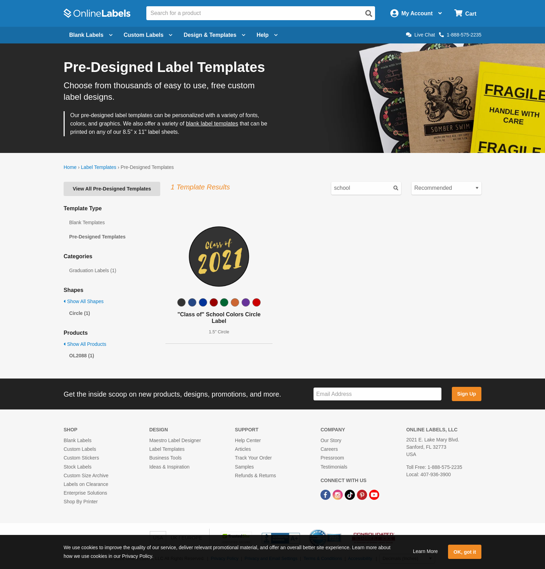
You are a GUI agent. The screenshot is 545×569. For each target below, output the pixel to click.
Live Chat (420, 34)
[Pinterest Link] (362, 494)
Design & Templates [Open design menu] (214, 35)
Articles (243, 449)
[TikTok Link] (350, 494)
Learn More (425, 551)
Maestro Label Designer (175, 440)
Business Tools (165, 458)
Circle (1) (79, 313)
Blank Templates (87, 222)
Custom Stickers (81, 458)
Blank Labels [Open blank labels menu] (91, 35)
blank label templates (212, 124)
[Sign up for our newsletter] (377, 394)
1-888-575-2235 (460, 35)
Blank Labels (77, 440)
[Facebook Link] (326, 494)
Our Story (330, 440)
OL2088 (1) (81, 355)
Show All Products (85, 344)
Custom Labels (80, 449)
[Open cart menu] (465, 13)
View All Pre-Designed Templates (112, 189)
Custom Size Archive (86, 475)
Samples (244, 467)
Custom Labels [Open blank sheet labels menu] (148, 35)
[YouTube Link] (374, 494)
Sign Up (466, 394)
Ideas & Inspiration (169, 467)
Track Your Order (253, 458)
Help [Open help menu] (267, 35)
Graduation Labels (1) (92, 270)
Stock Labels (77, 467)
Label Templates (98, 167)
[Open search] (369, 13)
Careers (329, 449)
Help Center (248, 440)
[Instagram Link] (338, 494)
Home (70, 167)
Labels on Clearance (86, 484)
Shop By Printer (81, 501)
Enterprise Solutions (85, 493)
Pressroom (332, 458)
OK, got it (465, 552)
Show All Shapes (84, 301)
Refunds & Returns (255, 475)
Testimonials (333, 467)
